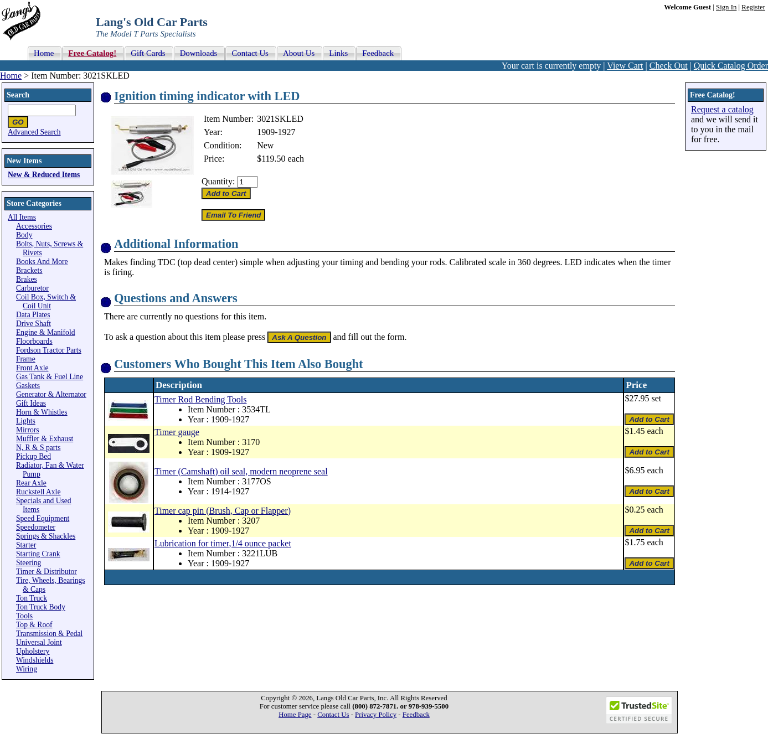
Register (753, 7)
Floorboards (34, 341)
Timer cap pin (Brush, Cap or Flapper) (222, 510)
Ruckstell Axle (38, 492)
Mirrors (27, 430)
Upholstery (32, 651)
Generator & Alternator (51, 394)
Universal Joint (39, 642)
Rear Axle (31, 483)
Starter (26, 545)
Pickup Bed (33, 456)
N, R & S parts (38, 447)
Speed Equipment (42, 518)
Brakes (26, 279)
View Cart (625, 65)
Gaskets (28, 385)
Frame (25, 359)
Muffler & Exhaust (44, 439)
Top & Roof (34, 625)
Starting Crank (38, 554)
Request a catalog (722, 109)
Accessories (34, 226)
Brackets (29, 270)
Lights (25, 421)
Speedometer (35, 527)
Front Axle (32, 368)
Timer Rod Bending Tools (200, 399)
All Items (22, 217)
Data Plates (33, 315)
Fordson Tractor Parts (48, 350)
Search (18, 95)
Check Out (669, 65)
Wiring (26, 669)
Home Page (295, 715)
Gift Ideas (31, 403)
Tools (24, 616)
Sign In (726, 7)
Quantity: (218, 181)
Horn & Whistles (42, 412)
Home (11, 75)
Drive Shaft (33, 323)
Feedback (416, 715)
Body (24, 235)
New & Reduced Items (44, 174)
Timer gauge (176, 432)
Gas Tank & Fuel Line (49, 377)
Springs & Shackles (45, 536)
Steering (28, 563)
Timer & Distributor (46, 571)
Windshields (34, 660)
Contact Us (333, 715)
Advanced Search (34, 132)
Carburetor (32, 288)
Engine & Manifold (45, 332)
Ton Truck (31, 598)
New (265, 145)
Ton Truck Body (40, 607)
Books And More (42, 261)
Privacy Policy (375, 715)
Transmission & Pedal (49, 633)
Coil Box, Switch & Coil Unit (46, 301)
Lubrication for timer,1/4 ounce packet (222, 543)
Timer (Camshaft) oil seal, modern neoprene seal (241, 471)
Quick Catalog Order (731, 65)
